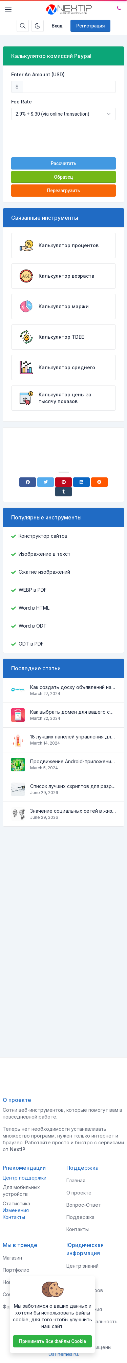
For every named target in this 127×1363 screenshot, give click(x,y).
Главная (75, 1180)
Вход (57, 25)
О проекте (78, 1193)
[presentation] (63, 138)
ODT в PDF (31, 644)
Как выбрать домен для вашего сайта (73, 712)
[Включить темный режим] (37, 26)
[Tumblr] (63, 491)
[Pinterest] (63, 482)
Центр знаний (82, 1266)
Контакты (14, 1217)
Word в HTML (34, 608)
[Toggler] (8, 9)
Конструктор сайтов (43, 536)
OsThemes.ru (63, 1354)
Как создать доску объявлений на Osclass (73, 687)
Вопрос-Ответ (83, 1205)
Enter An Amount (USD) (38, 74)
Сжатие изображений (44, 572)
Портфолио (16, 1270)
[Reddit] (99, 482)
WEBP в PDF (33, 590)
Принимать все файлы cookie (52, 1341)
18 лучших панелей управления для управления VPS (73, 736)
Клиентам (77, 1278)
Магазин (12, 1258)
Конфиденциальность (92, 1321)
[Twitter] (45, 482)
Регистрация (90, 25)
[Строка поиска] (23, 26)
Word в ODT (33, 626)
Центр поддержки (24, 1178)
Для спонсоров (84, 1290)
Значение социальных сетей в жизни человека (73, 811)
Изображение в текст (44, 554)
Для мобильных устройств (21, 1190)
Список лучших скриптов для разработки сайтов (73, 786)
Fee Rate (21, 101)
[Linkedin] (81, 482)
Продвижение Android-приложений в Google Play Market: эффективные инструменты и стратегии (73, 761)
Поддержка (80, 1217)
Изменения (16, 1210)
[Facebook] (27, 482)
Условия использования (84, 1306)
